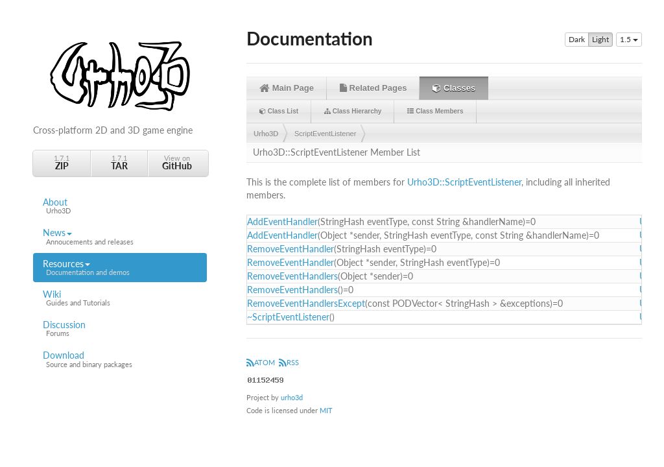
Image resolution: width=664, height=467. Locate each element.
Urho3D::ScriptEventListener (464, 181)
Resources (120, 268)
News (120, 236)
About (120, 206)
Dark (577, 39)
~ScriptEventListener (288, 316)
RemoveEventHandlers (292, 275)
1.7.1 (61, 162)
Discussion (120, 329)
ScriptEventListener (325, 134)
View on (177, 162)
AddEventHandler (282, 221)
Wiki (120, 298)
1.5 (629, 39)
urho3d (292, 397)
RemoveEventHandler (290, 248)
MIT (326, 410)
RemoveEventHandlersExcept (306, 303)
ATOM (260, 362)
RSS (289, 362)
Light (600, 39)
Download (120, 359)
